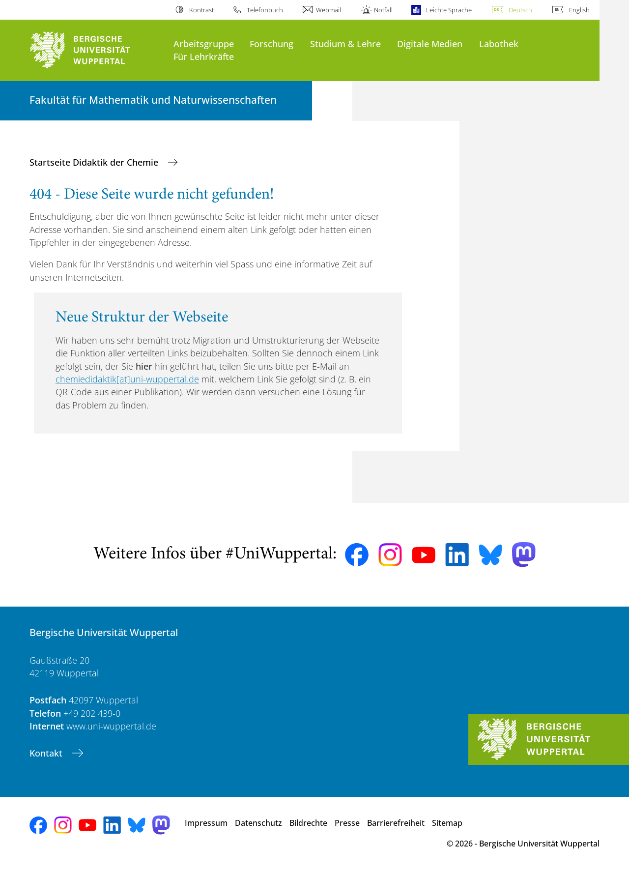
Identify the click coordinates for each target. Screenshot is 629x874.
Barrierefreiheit (396, 822)
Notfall (383, 9)
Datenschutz (258, 822)
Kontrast (201, 9)
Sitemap (447, 822)
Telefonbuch (265, 9)
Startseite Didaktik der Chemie (95, 162)
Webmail (328, 9)
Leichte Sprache (449, 9)
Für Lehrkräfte (203, 56)
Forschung (271, 43)
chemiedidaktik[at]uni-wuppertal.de (127, 379)
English (579, 9)
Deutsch (520, 9)
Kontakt (47, 753)
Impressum (206, 822)
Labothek (498, 43)
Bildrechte (308, 822)
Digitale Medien (429, 43)
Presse (347, 822)
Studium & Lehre (345, 43)
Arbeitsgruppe (203, 43)
